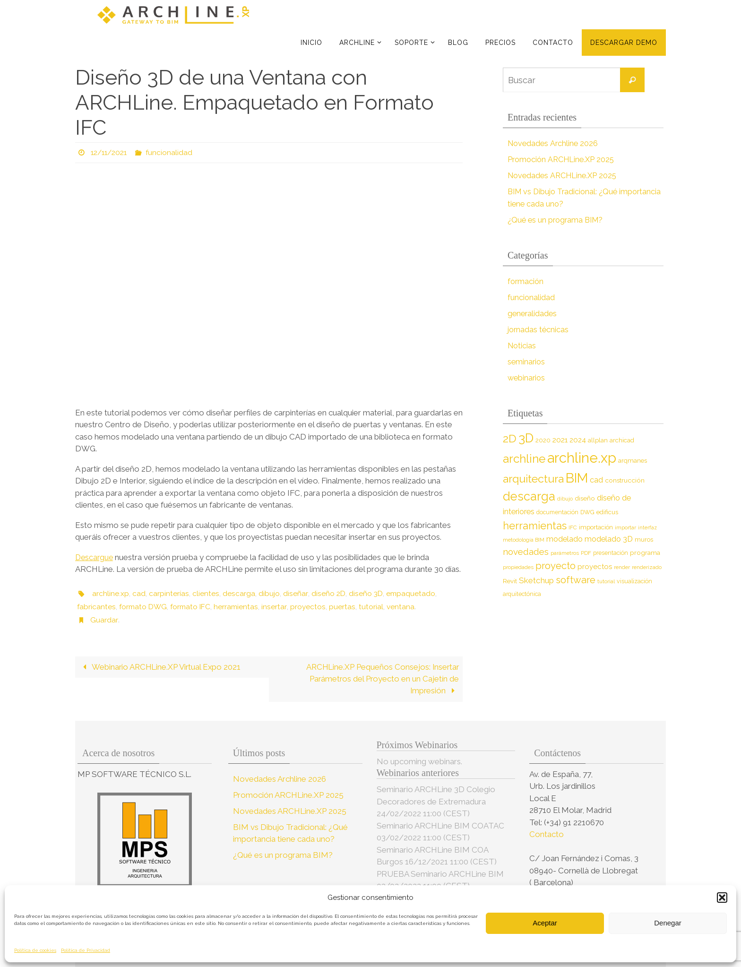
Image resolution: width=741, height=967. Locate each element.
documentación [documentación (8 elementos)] (557, 512)
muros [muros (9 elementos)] (644, 539)
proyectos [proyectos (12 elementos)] (594, 566)
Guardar (103, 619)
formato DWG (145, 606)
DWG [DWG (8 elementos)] (587, 512)
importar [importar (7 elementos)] (625, 527)
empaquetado (412, 593)
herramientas (241, 606)
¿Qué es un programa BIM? (557, 219)
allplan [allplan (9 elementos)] (598, 440)
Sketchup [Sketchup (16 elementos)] (536, 580)
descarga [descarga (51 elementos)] (529, 496)
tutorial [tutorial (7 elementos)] (606, 581)
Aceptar (545, 923)
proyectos (313, 606)
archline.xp (110, 593)
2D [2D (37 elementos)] (510, 438)
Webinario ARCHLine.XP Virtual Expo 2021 (161, 667)
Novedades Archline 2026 (554, 143)
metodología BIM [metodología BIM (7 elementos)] (523, 539)
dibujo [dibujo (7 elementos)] (565, 498)
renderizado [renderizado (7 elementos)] (647, 567)
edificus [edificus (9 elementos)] (607, 512)
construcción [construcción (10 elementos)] (625, 480)
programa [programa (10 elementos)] (645, 552)
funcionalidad (173, 152)
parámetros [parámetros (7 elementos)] (565, 553)
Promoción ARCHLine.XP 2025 (563, 159)
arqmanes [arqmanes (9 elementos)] (632, 460)
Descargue (95, 557)
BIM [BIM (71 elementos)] (577, 477)
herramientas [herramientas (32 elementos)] (535, 525)
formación (526, 281)
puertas (348, 606)
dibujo (269, 593)
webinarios (527, 377)
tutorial (376, 606)
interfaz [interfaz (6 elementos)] (647, 527)
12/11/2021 (111, 152)
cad (139, 593)
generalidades (533, 313)
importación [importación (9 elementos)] (596, 527)
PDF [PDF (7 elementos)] (586, 553)
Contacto (547, 834)
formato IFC (194, 606)
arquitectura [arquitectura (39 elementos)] (533, 478)
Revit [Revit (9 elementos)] (510, 581)
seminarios (527, 361)
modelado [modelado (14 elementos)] (564, 539)
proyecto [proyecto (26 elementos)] (555, 565)
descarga (239, 593)
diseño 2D (327, 593)
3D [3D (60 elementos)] (526, 438)
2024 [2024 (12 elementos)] (577, 440)
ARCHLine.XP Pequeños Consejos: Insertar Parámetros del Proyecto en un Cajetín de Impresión (381, 679)
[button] (722, 897)
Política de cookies (35, 950)
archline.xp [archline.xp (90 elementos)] (581, 457)
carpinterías (169, 593)
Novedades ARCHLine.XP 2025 (564, 175)
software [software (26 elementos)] (575, 580)
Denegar (667, 923)
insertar (279, 606)
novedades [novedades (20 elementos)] (526, 552)
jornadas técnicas (539, 329)
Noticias (522, 345)
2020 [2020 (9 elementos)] (543, 440)
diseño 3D (366, 593)
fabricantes (96, 606)
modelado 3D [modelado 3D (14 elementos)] (609, 539)
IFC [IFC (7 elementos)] (573, 527)
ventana (406, 606)
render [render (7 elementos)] (622, 567)
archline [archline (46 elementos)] (524, 459)
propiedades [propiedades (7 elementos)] (518, 567)
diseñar (295, 593)
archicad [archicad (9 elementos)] (622, 440)
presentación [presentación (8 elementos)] (610, 552)
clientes (205, 593)
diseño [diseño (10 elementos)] (585, 498)
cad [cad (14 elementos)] (596, 479)
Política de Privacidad (85, 950)
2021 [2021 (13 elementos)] (560, 439)
